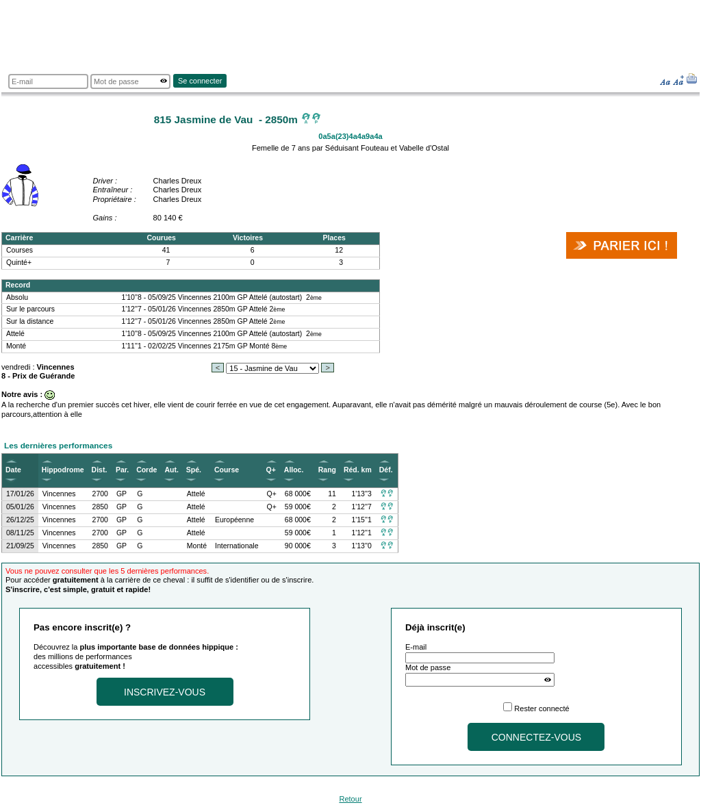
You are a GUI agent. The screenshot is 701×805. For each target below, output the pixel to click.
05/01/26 (20, 507)
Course (226, 470)
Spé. (193, 470)
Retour (350, 799)
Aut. (171, 470)
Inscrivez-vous (164, 692)
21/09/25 (20, 546)
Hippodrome (63, 470)
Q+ (271, 470)
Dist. (99, 470)
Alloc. (294, 470)
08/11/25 (20, 533)
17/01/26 (20, 494)
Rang (327, 470)
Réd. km (358, 470)
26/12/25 (20, 520)
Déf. (386, 470)
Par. (122, 470)
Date (13, 470)
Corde (146, 470)
